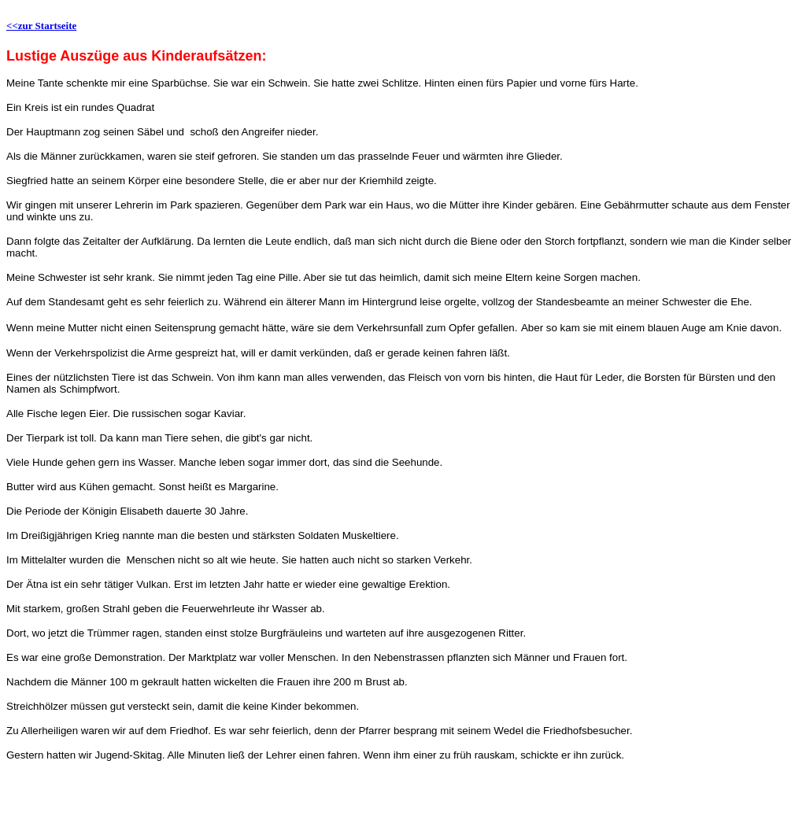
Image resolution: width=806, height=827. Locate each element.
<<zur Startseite (41, 25)
